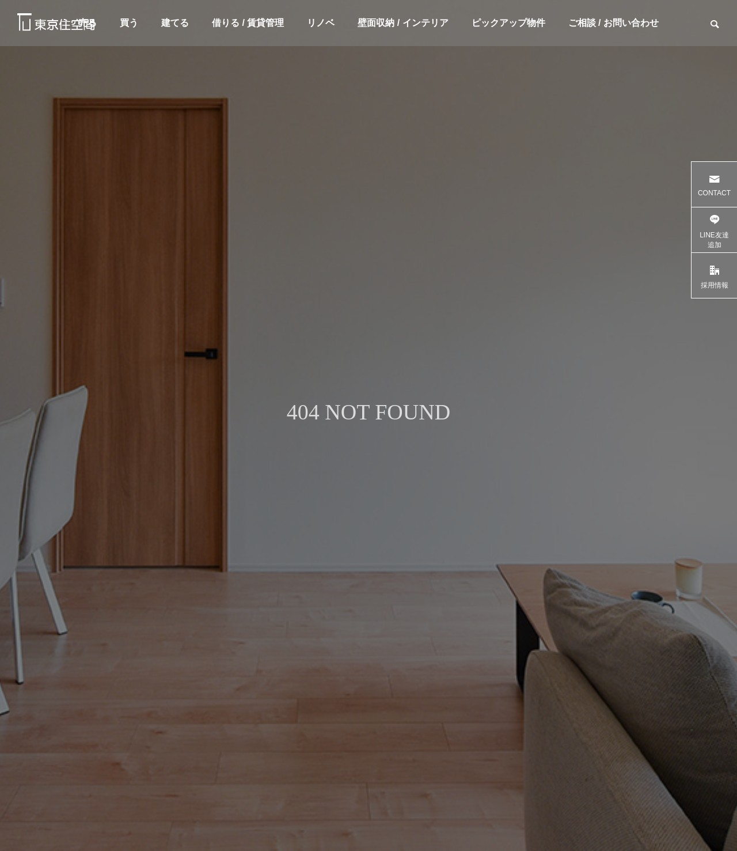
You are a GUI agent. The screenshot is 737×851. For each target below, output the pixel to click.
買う (129, 23)
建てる (175, 23)
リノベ (321, 23)
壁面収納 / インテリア (403, 23)
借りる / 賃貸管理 (248, 23)
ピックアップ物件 (508, 23)
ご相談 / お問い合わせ (613, 23)
